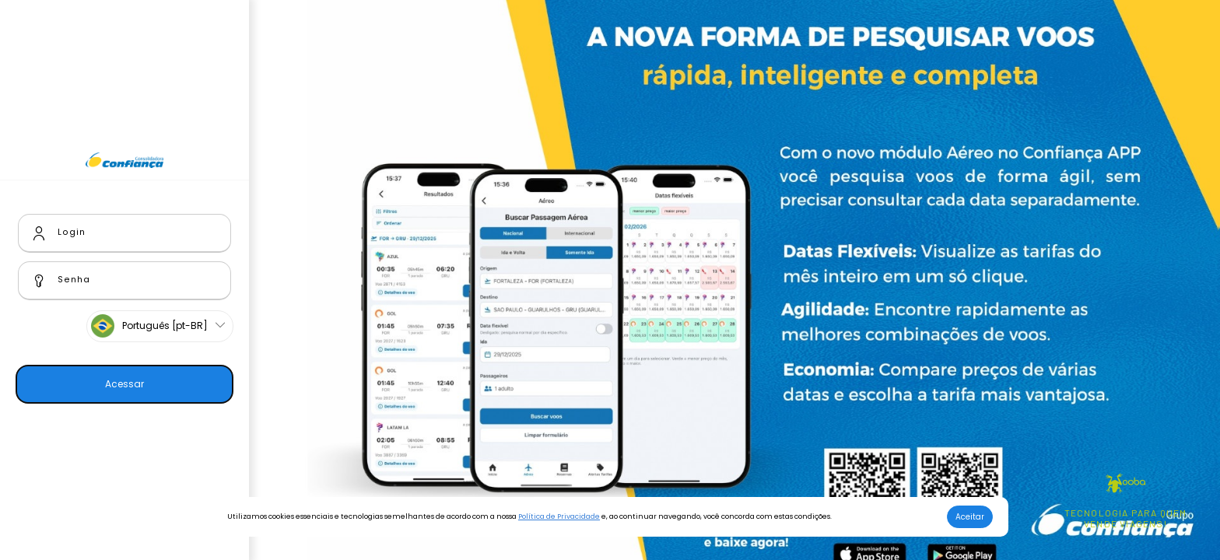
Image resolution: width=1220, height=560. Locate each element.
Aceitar (969, 517)
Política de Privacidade (559, 516)
